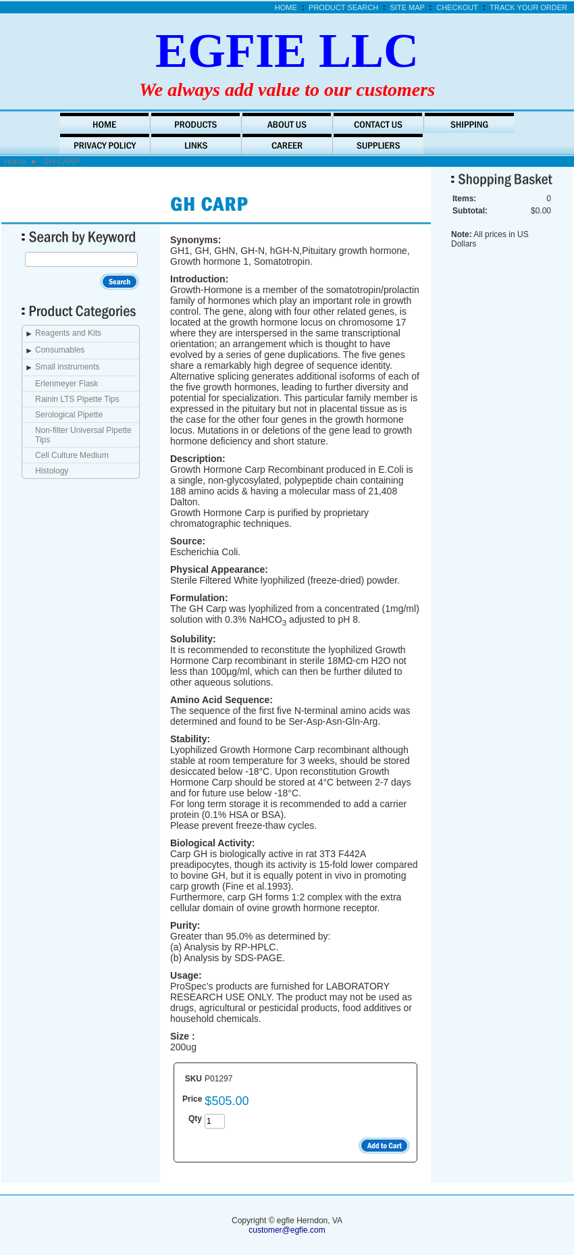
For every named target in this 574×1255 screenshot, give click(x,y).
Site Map (407, 7)
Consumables (59, 350)
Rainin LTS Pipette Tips (77, 399)
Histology (51, 471)
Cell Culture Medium (72, 455)
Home (286, 7)
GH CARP (61, 161)
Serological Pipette (69, 414)
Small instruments (67, 367)
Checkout (457, 7)
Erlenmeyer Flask (66, 383)
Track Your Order (528, 7)
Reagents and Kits (68, 333)
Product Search (343, 7)
